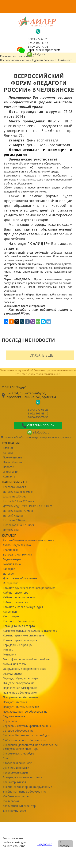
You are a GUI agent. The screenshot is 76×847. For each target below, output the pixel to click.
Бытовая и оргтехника (17, 554)
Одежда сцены (12, 673)
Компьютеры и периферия (20, 640)
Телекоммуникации (15, 772)
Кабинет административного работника (29, 588)
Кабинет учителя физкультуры (23, 607)
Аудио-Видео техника (17, 545)
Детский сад (11, 530)
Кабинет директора (15, 592)
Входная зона (12, 564)
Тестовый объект (14, 487)
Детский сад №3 (13, 515)
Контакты (9, 476)
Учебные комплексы (16, 796)
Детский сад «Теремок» (18, 491)
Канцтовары (11, 616)
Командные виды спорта (19, 626)
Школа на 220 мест (15, 520)
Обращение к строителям (38, 50)
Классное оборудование (19, 621)
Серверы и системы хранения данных (27, 726)
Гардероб (9, 569)
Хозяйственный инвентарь (20, 806)
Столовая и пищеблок (17, 763)
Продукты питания (15, 702)
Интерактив (10, 583)
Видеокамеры (12, 559)
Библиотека (10, 550)
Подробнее (44, 844)
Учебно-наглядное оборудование (25, 791)
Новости (8, 467)
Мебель (8, 649)
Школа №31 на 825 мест (18, 501)
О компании (10, 471)
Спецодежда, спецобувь (18, 753)
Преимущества (12, 457)
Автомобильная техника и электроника (28, 540)
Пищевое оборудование (18, 683)
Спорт (7, 758)
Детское (8, 573)
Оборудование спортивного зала (24, 669)
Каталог (8, 452)
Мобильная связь (14, 664)
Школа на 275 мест (15, 496)
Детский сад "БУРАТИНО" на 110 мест (27, 506)
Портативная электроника (20, 688)
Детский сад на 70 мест (18, 511)
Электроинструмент (16, 810)
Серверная (10, 721)
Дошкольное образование (20, 578)
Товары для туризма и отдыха (22, 777)
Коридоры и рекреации (17, 645)
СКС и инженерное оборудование (25, 740)
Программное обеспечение (20, 697)
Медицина (9, 654)
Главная (8, 448)
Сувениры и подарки (16, 768)
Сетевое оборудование (18, 730)
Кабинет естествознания (19, 597)
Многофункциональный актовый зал (26, 659)
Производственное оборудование (25, 711)
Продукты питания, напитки (21, 707)
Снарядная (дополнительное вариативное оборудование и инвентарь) (30, 746)
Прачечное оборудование (20, 692)
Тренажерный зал (14, 782)
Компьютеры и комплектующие (23, 635)
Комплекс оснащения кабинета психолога (30, 630)
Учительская (11, 801)
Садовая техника (14, 716)
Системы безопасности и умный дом (26, 735)
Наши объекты (12, 462)
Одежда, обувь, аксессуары (21, 678)
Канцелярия (10, 611)
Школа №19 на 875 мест (18, 525)
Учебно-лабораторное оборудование (27, 787)
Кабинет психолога (15, 602)
